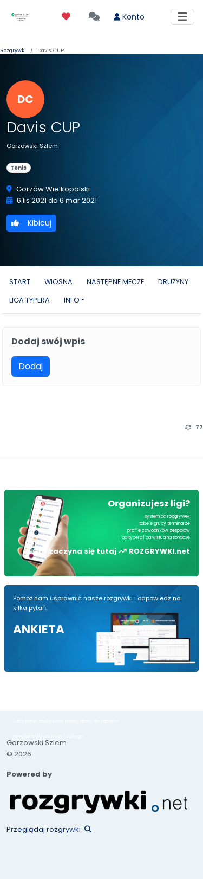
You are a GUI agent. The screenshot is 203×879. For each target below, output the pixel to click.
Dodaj (30, 366)
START (19, 281)
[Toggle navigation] (182, 17)
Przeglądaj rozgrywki (48, 829)
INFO (72, 300)
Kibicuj (31, 222)
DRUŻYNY (173, 281)
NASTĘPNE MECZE (115, 281)
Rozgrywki (13, 50)
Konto (129, 16)
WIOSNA (58, 281)
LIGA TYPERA (29, 300)
